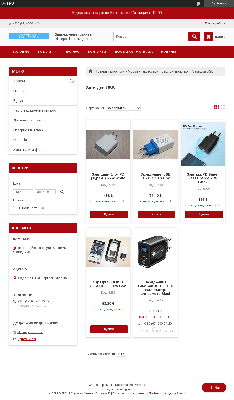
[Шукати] (194, 36)
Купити (109, 214)
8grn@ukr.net (27, 339)
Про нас (72, 51)
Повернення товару (28, 130)
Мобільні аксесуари (143, 71)
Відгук (18, 101)
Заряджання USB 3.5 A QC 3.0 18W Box (108, 284)
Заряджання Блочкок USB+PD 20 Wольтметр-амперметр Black (155, 288)
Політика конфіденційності (167, 393)
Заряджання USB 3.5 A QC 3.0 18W (156, 176)
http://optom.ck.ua (30, 332)
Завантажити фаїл (28, 150)
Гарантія (20, 140)
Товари (44, 51)
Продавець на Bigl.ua (117, 389)
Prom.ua (139, 385)
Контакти (97, 51)
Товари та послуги (110, 71)
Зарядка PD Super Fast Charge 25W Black (203, 178)
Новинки (169, 51)
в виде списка (223, 108)
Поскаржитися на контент (129, 393)
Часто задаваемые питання (35, 110)
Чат (214, 387)
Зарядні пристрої (175, 71)
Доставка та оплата (134, 51)
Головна (21, 51)
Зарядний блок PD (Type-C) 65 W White (108, 176)
